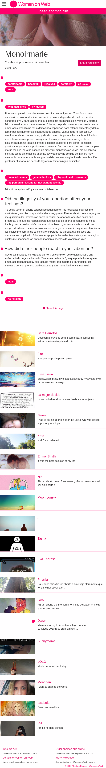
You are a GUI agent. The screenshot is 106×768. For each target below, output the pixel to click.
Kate (40, 436)
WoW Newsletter (65, 757)
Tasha (41, 538)
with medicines (17, 106)
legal (10, 281)
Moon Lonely (46, 497)
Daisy (41, 620)
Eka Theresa (46, 559)
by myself (38, 106)
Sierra (41, 415)
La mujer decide (48, 395)
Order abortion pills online (70, 749)
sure (10, 89)
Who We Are (10, 749)
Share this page (53, 308)
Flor (40, 353)
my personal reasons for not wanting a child (34, 182)
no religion (14, 299)
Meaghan (44, 682)
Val (39, 723)
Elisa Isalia (45, 374)
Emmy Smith (46, 456)
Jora (40, 600)
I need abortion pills (53, 11)
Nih (39, 477)
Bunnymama (46, 641)
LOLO (41, 661)
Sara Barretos (47, 333)
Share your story (89, 62)
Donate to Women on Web (18, 757)
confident (66, 84)
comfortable (15, 84)
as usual (83, 84)
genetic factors (42, 177)
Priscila (42, 579)
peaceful (33, 84)
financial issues (17, 177)
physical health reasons (71, 177)
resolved (49, 84)
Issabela (43, 702)
